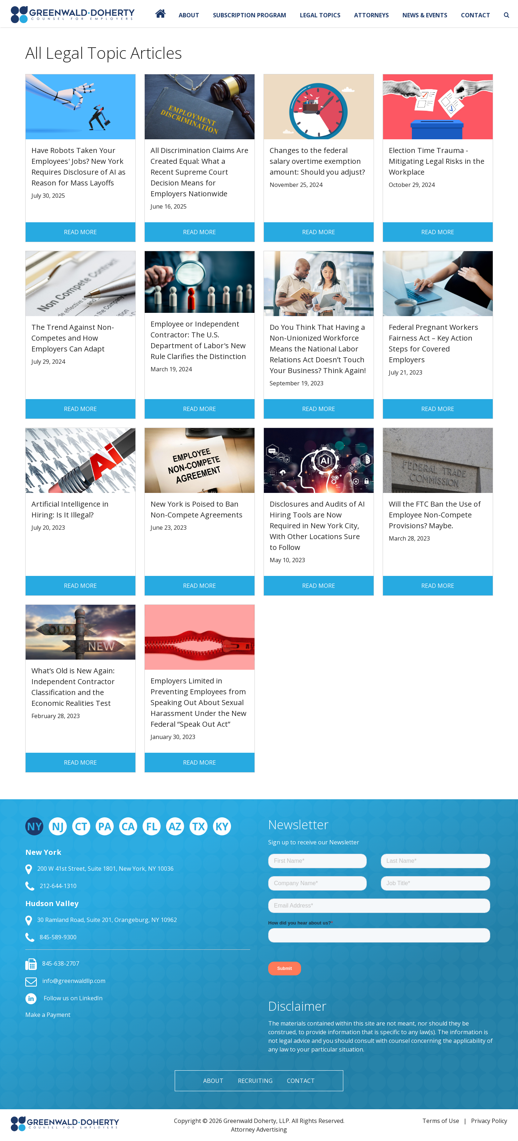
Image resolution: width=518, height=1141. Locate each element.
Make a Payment (47, 1015)
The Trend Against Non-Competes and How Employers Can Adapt (72, 338)
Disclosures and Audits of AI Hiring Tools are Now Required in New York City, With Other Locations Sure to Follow (317, 525)
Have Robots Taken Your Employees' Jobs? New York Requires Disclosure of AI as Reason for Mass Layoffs (78, 166)
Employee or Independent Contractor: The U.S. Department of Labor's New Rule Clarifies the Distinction (198, 340)
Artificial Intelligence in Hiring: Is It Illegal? (70, 509)
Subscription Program (249, 15)
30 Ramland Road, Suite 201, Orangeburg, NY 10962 (101, 920)
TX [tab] (198, 826)
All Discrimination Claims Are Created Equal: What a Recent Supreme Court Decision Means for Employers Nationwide (199, 171)
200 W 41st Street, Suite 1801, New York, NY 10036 (99, 869)
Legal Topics (320, 15)
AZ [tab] (175, 826)
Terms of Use (440, 1121)
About (189, 15)
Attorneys (371, 15)
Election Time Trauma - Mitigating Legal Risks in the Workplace (436, 161)
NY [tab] (34, 826)
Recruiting (255, 1081)
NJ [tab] (58, 826)
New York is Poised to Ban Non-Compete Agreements (197, 509)
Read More (80, 232)
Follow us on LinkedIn (64, 998)
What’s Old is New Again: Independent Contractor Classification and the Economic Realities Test (73, 687)
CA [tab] (128, 826)
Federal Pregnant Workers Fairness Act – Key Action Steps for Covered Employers (433, 343)
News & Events (424, 15)
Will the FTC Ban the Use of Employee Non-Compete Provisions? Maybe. (435, 514)
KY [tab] (221, 826)
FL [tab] (151, 826)
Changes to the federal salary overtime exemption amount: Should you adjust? (317, 161)
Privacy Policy (489, 1121)
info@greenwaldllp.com (65, 981)
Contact (475, 15)
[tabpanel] (137, 895)
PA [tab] (104, 826)
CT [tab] (81, 826)
